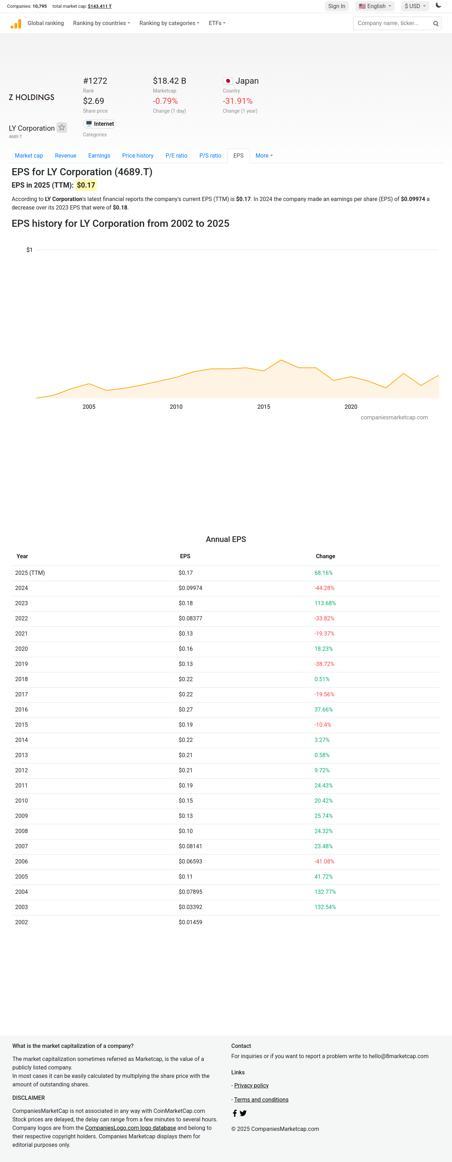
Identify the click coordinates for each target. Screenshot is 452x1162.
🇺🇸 (373, 6)
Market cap (29, 155)
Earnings (99, 155)
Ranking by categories (167, 23)
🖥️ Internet (99, 123)
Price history (138, 155)
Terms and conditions (261, 1099)
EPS (238, 155)
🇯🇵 (241, 81)
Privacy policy (251, 1085)
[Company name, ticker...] (397, 23)
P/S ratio (210, 155)
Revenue (66, 155)
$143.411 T (100, 6)
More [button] (262, 155)
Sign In (336, 6)
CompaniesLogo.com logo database (130, 1128)
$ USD (413, 6)
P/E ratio (177, 155)
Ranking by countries (99, 23)
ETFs (215, 23)
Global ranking (46, 23)
